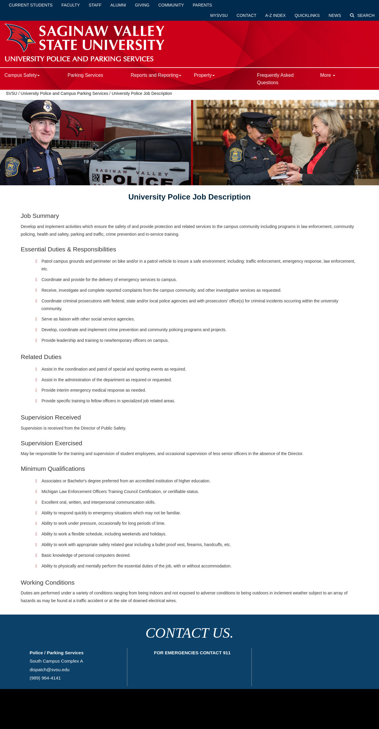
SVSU (11, 93)
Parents (202, 5)
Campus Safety (22, 75)
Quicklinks (307, 15)
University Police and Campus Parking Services (64, 93)
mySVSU (219, 15)
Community (171, 5)
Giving (142, 5)
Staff (95, 5)
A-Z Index (275, 15)
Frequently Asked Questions (275, 79)
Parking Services (85, 75)
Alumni (118, 5)
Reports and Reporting (156, 75)
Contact (246, 15)
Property (204, 75)
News (335, 15)
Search (362, 15)
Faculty (71, 5)
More (327, 75)
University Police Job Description (142, 93)
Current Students (31, 5)
